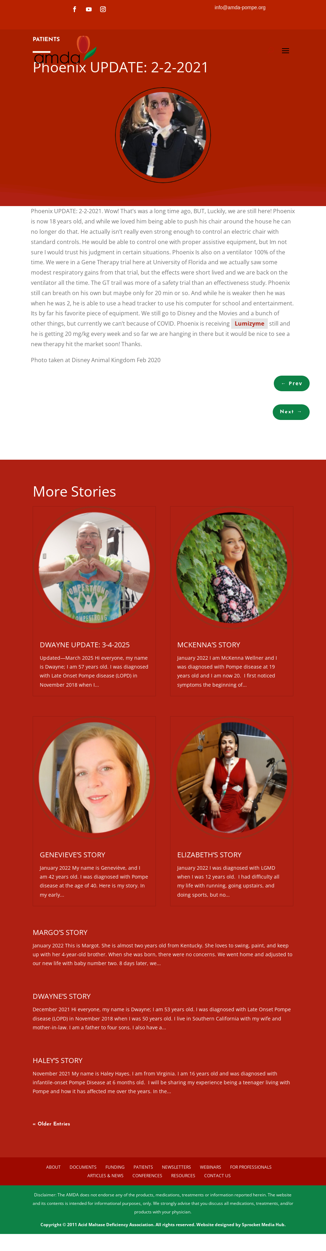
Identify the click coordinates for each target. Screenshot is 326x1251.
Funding (115, 1214)
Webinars (210, 1214)
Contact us (217, 1222)
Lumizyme (249, 370)
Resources (183, 1222)
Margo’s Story (60, 979)
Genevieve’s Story (72, 901)
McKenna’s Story (208, 691)
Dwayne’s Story (62, 1043)
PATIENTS (46, 86)
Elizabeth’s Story (209, 901)
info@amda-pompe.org (239, 7)
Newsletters (176, 1214)
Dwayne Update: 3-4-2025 (85, 691)
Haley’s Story (57, 1107)
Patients (143, 1214)
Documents (83, 1214)
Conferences (147, 1222)
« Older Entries (51, 1171)
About (53, 1214)
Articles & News (105, 1222)
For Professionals (251, 1214)
